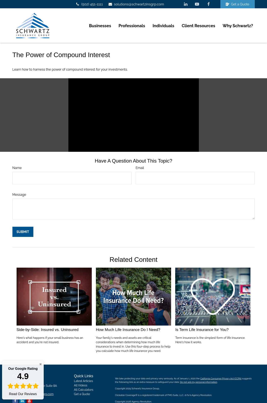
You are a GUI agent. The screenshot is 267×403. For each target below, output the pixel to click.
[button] (100, 20)
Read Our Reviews (22, 381)
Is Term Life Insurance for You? (202, 319)
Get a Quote (237, 4)
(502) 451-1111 (89, 4)
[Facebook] (208, 4)
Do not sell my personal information (198, 371)
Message (19, 184)
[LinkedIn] (185, 4)
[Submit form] (22, 221)
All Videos (80, 375)
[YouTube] (197, 4)
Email (140, 157)
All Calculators (83, 379)
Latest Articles (83, 370)
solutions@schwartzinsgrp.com (136, 4)
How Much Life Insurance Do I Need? (128, 319)
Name (17, 157)
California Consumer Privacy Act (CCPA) (221, 368)
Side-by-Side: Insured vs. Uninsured (48, 319)
